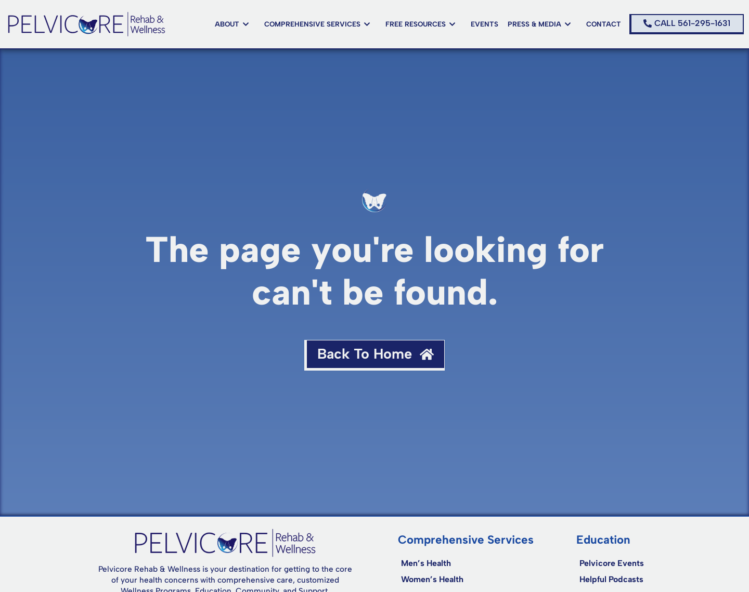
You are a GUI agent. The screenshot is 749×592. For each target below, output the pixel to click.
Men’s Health (426, 570)
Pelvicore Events (611, 570)
